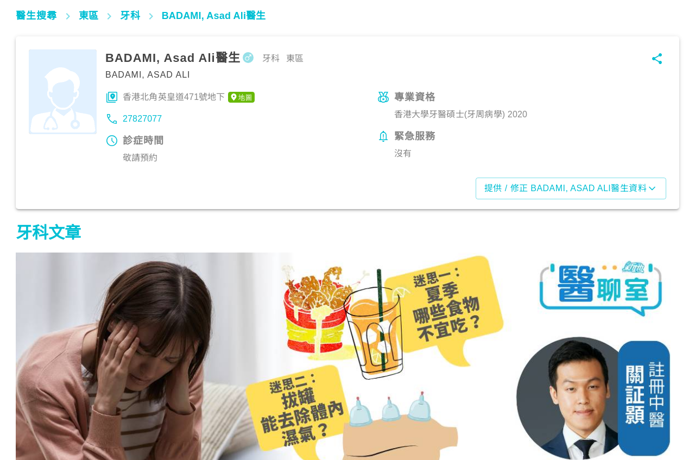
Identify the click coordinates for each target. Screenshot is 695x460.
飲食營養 (37, 412)
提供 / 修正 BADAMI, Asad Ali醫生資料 (571, 188)
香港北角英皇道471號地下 (189, 97)
